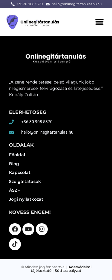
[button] (99, 22)
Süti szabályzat (68, 270)
